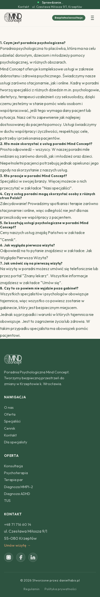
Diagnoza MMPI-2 (18, 487)
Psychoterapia (16, 473)
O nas (9, 407)
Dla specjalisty (15, 442)
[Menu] (92, 18)
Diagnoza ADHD (17, 493)
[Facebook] (20, 557)
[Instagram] (8, 557)
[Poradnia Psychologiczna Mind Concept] (13, 17)
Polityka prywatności (60, 589)
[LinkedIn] (32, 557)
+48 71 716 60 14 (17, 524)
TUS (7, 500)
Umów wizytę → (17, 545)
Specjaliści (12, 421)
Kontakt (23, 6)
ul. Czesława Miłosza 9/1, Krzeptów (57, 6)
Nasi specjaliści (57, 188)
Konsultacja (13, 466)
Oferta (9, 414)
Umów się (50, 282)
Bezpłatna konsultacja (69, 17)
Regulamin (31, 589)
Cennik (8, 239)
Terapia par (13, 479)
